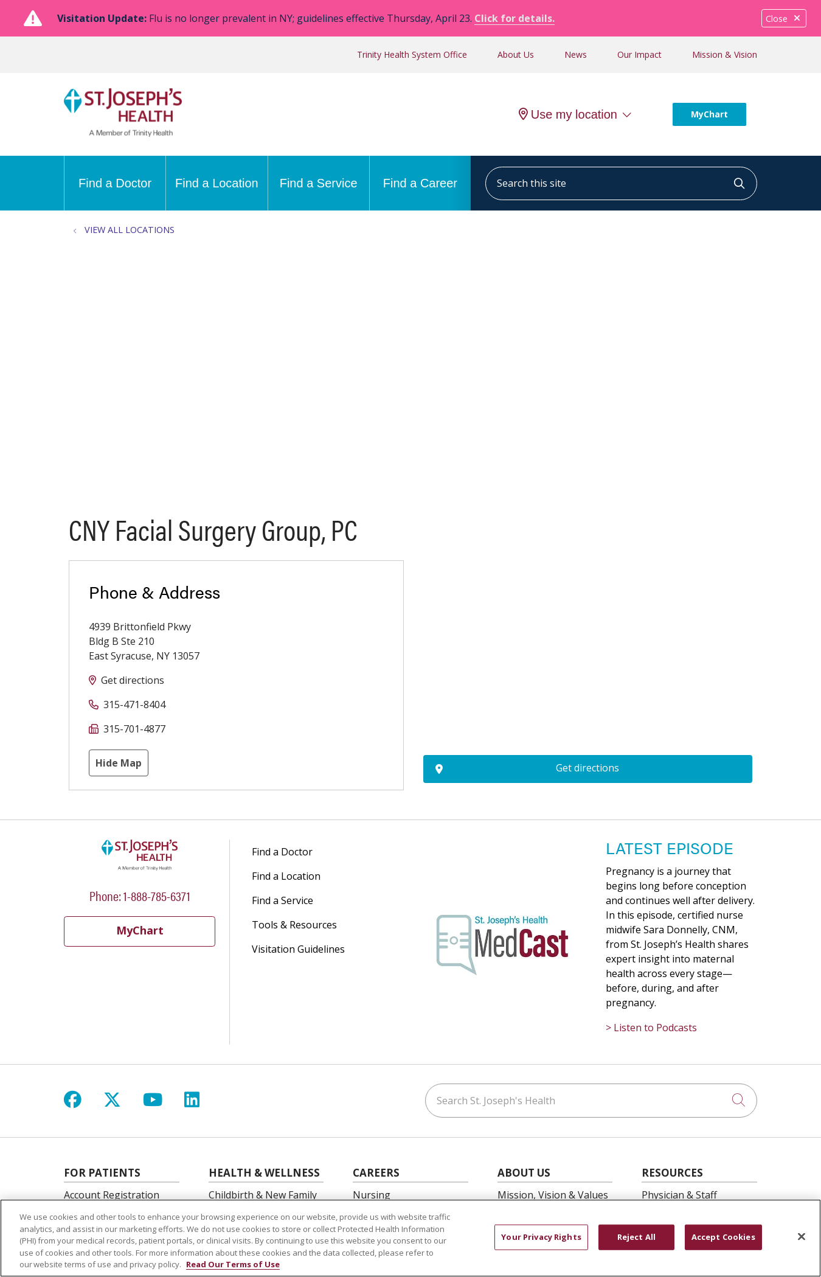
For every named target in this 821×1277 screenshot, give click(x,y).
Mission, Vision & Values (552, 1195)
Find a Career (420, 173)
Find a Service (318, 173)
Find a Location (217, 173)
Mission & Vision (724, 54)
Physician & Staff (679, 1195)
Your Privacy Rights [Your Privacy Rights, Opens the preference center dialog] (541, 1236)
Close (784, 18)
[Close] (801, 1236)
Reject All (636, 1236)
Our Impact (639, 54)
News (575, 54)
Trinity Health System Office (412, 54)
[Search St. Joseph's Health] (591, 1101)
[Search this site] (621, 183)
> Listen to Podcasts (651, 1027)
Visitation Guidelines (298, 949)
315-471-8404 (134, 704)
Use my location (568, 114)
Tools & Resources (294, 924)
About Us (515, 54)
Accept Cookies (723, 1236)
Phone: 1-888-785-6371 (139, 895)
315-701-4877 (134, 729)
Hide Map (118, 763)
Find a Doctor (115, 173)
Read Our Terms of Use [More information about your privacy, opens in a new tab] (233, 1264)
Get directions (132, 680)
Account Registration (111, 1195)
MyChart (709, 114)
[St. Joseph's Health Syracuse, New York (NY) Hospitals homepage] (123, 133)
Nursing (371, 1195)
